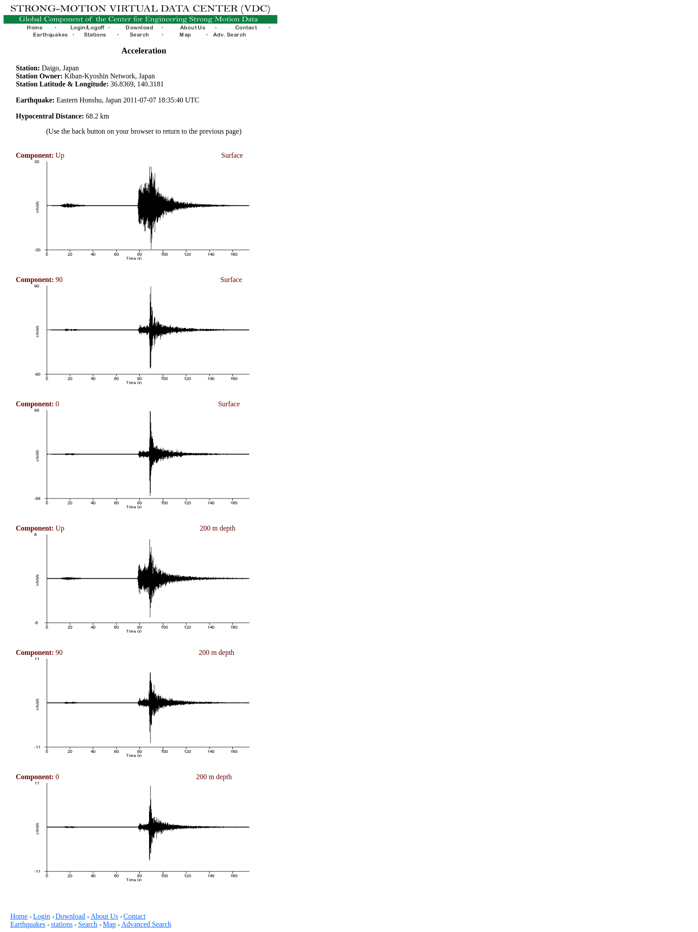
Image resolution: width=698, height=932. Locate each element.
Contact (134, 916)
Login (41, 916)
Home (19, 916)
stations (62, 924)
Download (70, 916)
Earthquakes (27, 924)
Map (109, 924)
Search (87, 924)
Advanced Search (146, 924)
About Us (104, 916)
